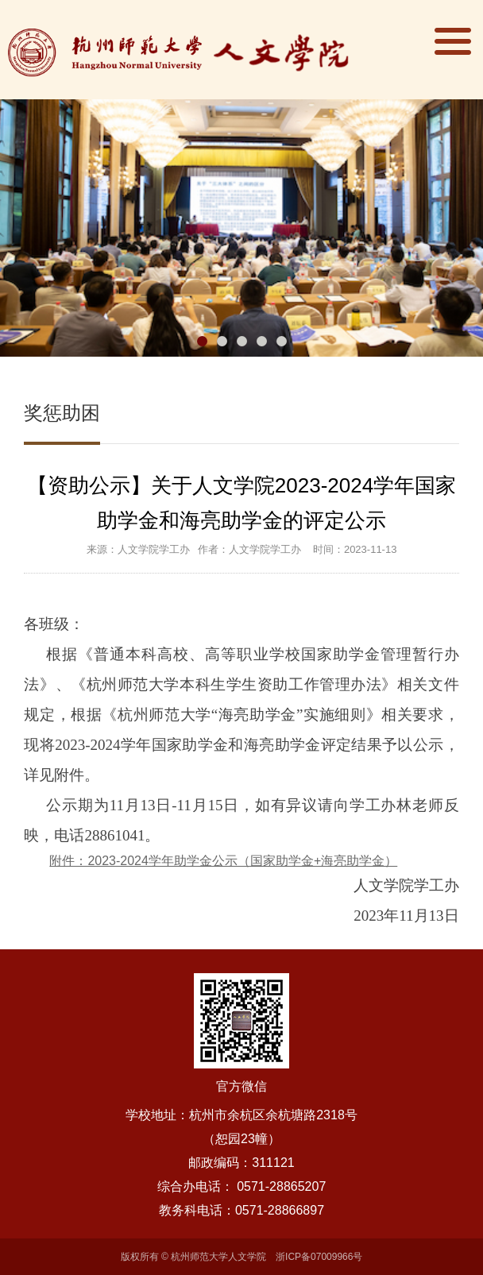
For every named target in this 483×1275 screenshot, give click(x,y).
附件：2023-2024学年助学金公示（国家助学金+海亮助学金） (223, 860)
